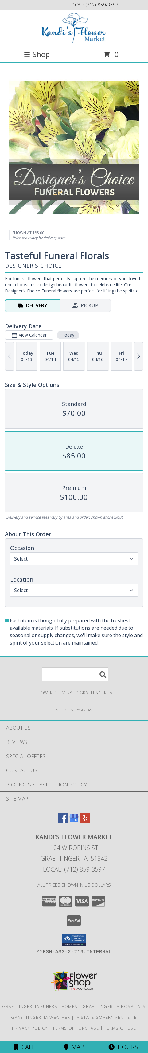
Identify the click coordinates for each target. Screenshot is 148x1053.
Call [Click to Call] (24, 1047)
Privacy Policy (29, 1028)
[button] (74, 940)
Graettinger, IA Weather (40, 1017)
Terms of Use (120, 1028)
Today (68, 335)
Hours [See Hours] (123, 1047)
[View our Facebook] (63, 820)
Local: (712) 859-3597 (74, 869)
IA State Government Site (106, 1017)
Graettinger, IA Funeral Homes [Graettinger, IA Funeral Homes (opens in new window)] (39, 1006)
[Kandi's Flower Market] (74, 28)
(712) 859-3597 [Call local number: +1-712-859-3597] (102, 5)
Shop (37, 54)
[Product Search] (75, 674)
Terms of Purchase (76, 1028)
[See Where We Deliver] (74, 710)
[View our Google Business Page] (74, 820)
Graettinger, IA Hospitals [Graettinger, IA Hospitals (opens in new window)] (114, 1006)
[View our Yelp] (85, 820)
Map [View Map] (74, 1047)
